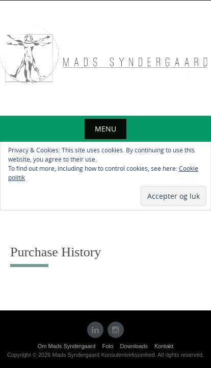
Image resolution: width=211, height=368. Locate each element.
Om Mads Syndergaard (67, 346)
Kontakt (163, 346)
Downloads (134, 346)
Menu (105, 129)
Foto (107, 346)
